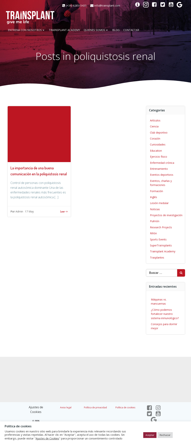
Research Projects (161, 227)
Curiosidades (157, 144)
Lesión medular (159, 203)
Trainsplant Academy (64, 30)
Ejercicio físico (158, 156)
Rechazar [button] (165, 435)
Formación (156, 191)
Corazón (155, 138)
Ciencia (154, 126)
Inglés (153, 197)
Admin (19, 211)
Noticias (155, 209)
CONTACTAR (131, 30)
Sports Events (158, 239)
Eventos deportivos (161, 174)
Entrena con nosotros (26, 30)
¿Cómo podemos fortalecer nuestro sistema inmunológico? (165, 314)
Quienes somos (96, 30)
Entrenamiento (159, 168)
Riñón (153, 233)
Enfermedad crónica (162, 163)
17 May (29, 211)
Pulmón (154, 221)
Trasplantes (157, 257)
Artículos (155, 120)
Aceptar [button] (149, 435)
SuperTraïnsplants (161, 245)
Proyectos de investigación (166, 215)
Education (156, 150)
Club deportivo (158, 132)
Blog (116, 30)
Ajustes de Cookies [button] (47, 438)
